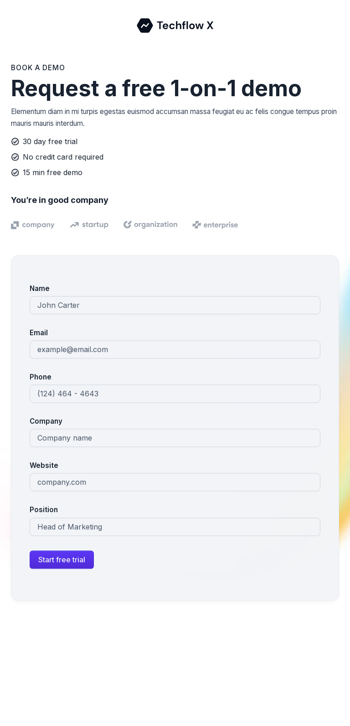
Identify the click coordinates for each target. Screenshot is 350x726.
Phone (40, 378)
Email (39, 333)
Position (44, 510)
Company (46, 422)
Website (44, 466)
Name (40, 289)
